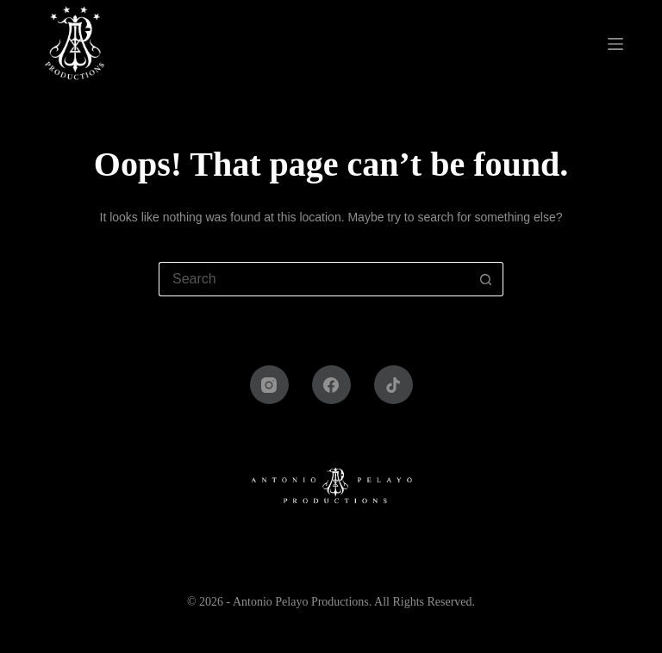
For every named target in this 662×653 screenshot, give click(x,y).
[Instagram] (269, 384)
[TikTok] (393, 384)
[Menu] (618, 44)
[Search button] (486, 279)
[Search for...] (314, 279)
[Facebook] (331, 384)
